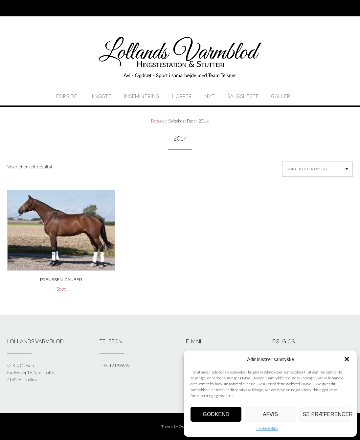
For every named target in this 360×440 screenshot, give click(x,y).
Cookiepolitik (267, 428)
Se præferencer (326, 414)
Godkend (216, 414)
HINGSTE (100, 96)
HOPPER (182, 96)
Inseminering (142, 96)
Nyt (209, 96)
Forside (66, 96)
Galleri (281, 96)
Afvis (270, 414)
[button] (347, 359)
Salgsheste (243, 96)
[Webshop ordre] (317, 169)
